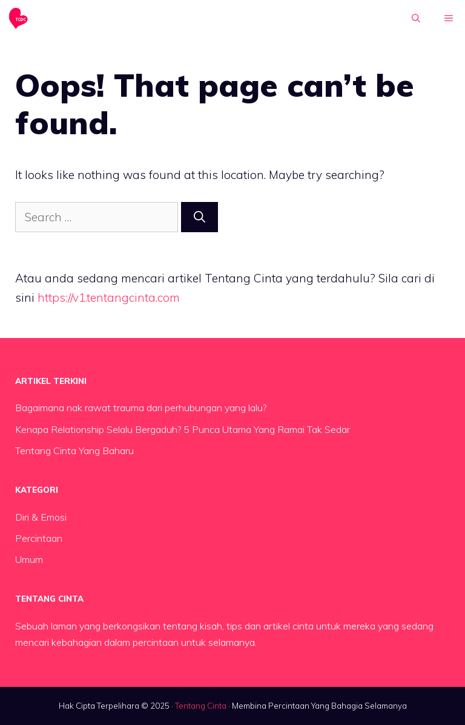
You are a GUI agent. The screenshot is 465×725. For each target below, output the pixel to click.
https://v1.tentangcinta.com (109, 297)
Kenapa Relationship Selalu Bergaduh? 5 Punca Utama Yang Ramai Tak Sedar (182, 429)
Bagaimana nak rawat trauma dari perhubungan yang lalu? (140, 408)
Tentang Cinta (200, 705)
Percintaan (38, 538)
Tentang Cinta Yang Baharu (74, 450)
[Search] (199, 217)
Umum (29, 559)
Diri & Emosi (41, 517)
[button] (416, 18)
